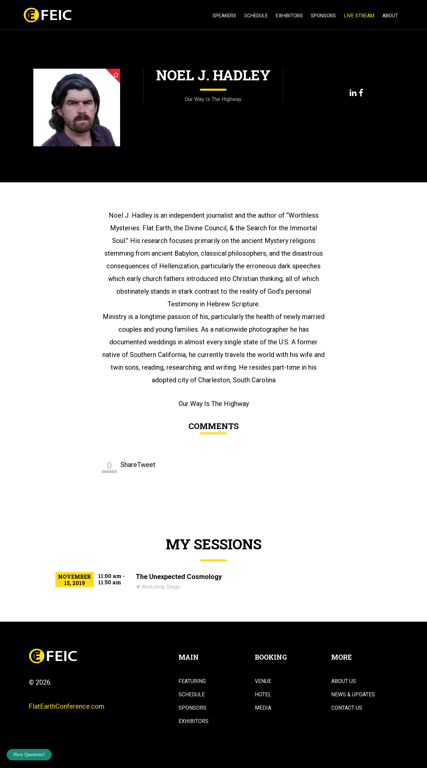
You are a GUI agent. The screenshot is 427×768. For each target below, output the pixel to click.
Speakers (224, 16)
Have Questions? (29, 754)
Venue (263, 681)
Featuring (192, 681)
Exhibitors (289, 16)
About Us (343, 681)
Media (263, 708)
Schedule (256, 16)
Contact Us (346, 708)
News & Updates (353, 694)
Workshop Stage (158, 587)
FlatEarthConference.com (66, 706)
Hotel (263, 694)
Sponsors (323, 16)
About (390, 16)
